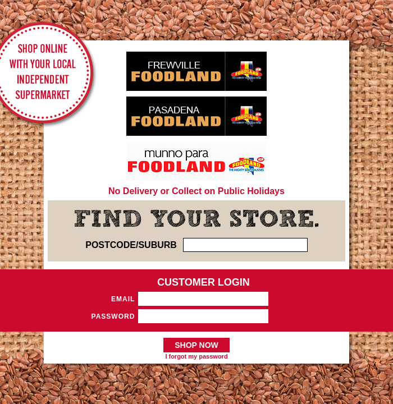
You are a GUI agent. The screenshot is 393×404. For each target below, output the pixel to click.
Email (123, 299)
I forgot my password (196, 356)
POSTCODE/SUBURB (131, 245)
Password (113, 316)
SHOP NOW (196, 345)
